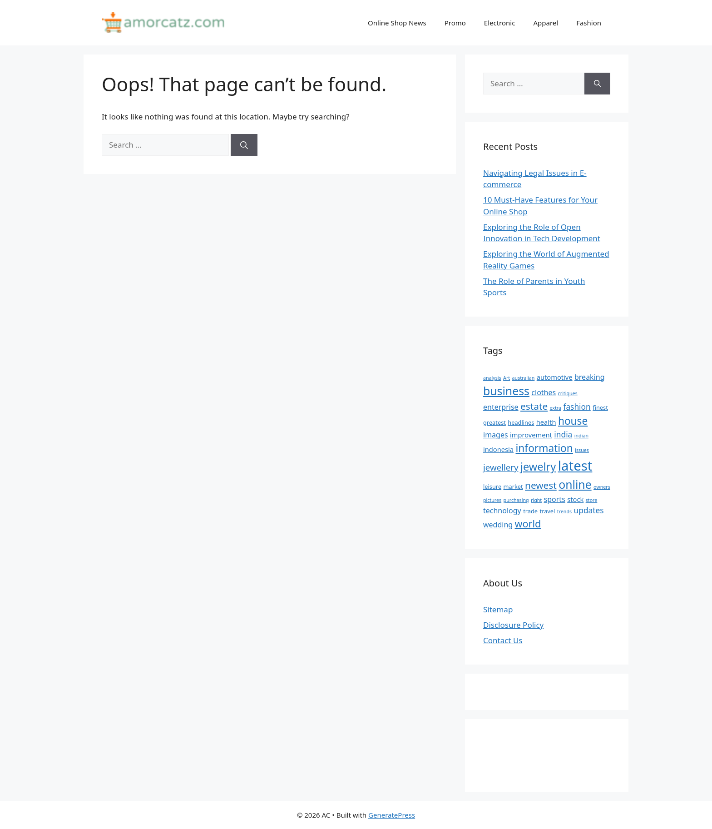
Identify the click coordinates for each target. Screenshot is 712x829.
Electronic (499, 22)
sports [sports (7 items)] (554, 499)
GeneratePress (391, 814)
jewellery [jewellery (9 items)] (501, 467)
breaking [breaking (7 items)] (589, 377)
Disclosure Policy (513, 625)
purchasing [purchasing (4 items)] (516, 500)
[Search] (244, 145)
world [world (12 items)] (528, 523)
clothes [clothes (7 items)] (543, 392)
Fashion (588, 22)
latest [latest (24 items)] (575, 466)
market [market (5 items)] (513, 486)
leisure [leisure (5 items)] (492, 486)
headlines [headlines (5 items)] (521, 422)
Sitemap (498, 609)
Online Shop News (397, 22)
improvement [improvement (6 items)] (531, 434)
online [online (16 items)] (575, 484)
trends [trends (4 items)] (564, 511)
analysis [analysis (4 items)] (492, 378)
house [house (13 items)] (573, 421)
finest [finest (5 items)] (600, 407)
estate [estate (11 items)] (534, 406)
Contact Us (503, 640)
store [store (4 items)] (592, 500)
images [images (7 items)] (495, 435)
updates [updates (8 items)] (589, 510)
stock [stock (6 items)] (575, 499)
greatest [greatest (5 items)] (494, 422)
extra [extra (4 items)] (555, 408)
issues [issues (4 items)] (582, 450)
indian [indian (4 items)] (581, 435)
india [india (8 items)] (563, 434)
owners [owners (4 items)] (601, 487)
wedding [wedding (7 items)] (498, 525)
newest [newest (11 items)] (541, 485)
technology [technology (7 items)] (502, 511)
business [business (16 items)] (506, 390)
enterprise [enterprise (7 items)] (501, 407)
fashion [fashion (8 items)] (576, 406)
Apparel (545, 22)
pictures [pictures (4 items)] (492, 500)
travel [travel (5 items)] (547, 511)
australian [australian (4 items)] (523, 378)
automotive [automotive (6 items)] (555, 377)
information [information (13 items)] (544, 448)
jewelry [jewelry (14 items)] (538, 466)
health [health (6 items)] (546, 422)
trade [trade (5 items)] (530, 511)
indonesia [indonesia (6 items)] (498, 449)
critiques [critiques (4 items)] (568, 393)
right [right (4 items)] (536, 500)
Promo (455, 22)
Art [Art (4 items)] (506, 378)
